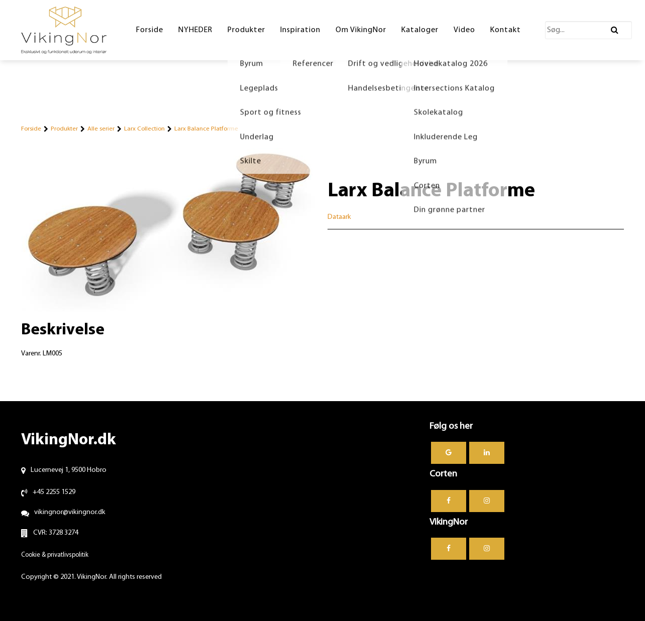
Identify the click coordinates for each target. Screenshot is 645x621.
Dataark (339, 217)
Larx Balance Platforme (206, 129)
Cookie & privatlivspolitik (54, 555)
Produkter (64, 129)
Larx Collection (144, 129)
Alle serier (101, 129)
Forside (31, 129)
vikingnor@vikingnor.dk (69, 512)
